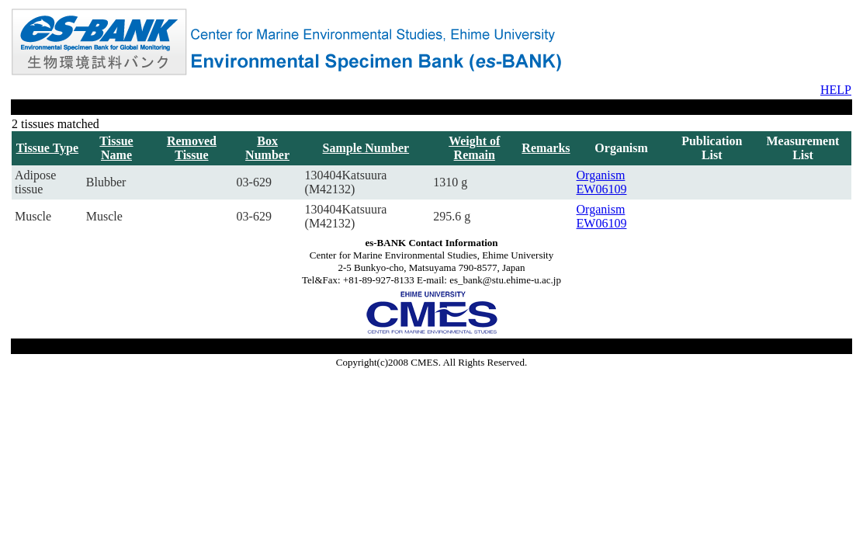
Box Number (267, 147)
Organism (601, 175)
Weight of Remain (474, 147)
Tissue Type (47, 148)
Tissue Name (116, 147)
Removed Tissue (192, 147)
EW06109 (602, 189)
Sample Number (366, 148)
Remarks (546, 148)
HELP (835, 89)
